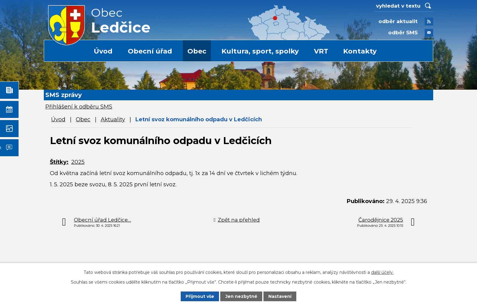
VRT (321, 51)
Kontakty (360, 51)
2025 (78, 162)
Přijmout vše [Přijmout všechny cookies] (200, 296)
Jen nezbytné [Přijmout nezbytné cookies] (241, 296)
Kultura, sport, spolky (260, 51)
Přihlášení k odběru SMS (78, 106)
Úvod (103, 51)
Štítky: (59, 162)
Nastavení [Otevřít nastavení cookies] (279, 296)
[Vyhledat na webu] (403, 6)
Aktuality (113, 119)
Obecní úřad (150, 51)
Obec (196, 51)
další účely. (382, 272)
